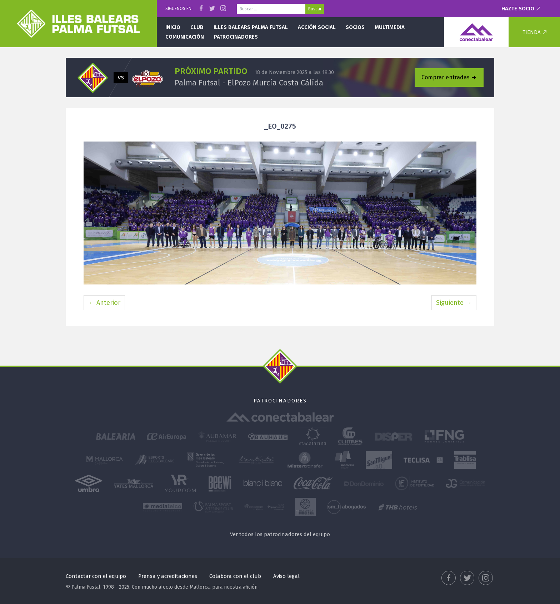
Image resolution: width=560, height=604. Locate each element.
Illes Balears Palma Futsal (251, 27)
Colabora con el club (235, 576)
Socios (355, 27)
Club (197, 27)
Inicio (172, 27)
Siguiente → (454, 303)
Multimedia (390, 27)
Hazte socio (517, 8)
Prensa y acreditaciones (167, 576)
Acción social (317, 27)
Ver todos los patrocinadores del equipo (280, 534)
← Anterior (104, 303)
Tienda (531, 32)
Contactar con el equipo (96, 576)
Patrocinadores (236, 37)
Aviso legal (286, 576)
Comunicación (184, 37)
